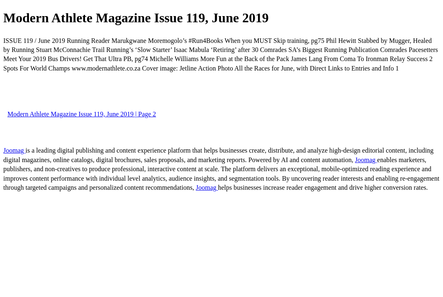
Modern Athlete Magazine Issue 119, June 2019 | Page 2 (81, 114)
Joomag (14, 150)
